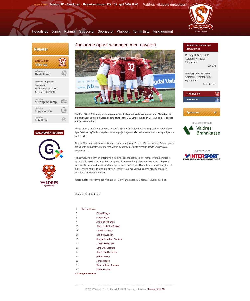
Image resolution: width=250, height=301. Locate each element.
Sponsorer (105, 31)
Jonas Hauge (103, 260)
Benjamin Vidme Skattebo (109, 239)
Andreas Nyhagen (105, 222)
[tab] (50, 73)
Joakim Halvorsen (105, 243)
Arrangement (163, 31)
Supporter (87, 31)
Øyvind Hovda (88, 209)
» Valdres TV (193, 93)
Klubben (123, 31)
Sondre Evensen (104, 235)
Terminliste (141, 31)
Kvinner (70, 31)
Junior (56, 31)
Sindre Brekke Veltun (107, 252)
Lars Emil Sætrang (105, 248)
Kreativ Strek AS (156, 289)
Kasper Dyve (102, 217)
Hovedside (40, 31)
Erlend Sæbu (103, 256)
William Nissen (103, 269)
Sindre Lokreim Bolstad (108, 226)
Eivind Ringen (103, 213)
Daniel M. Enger (104, 230)
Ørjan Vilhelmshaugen (107, 265)
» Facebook (193, 99)
